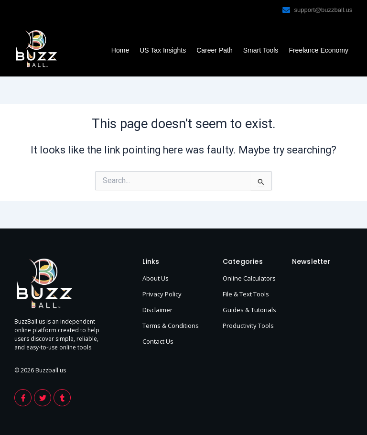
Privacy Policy (162, 294)
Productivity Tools (248, 325)
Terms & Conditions (170, 325)
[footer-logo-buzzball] (36, 48)
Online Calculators (249, 278)
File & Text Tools (246, 294)
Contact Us (157, 341)
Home (120, 50)
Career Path (214, 50)
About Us (155, 278)
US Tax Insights (163, 50)
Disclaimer (157, 309)
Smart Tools (261, 50)
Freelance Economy (318, 50)
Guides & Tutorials (249, 309)
